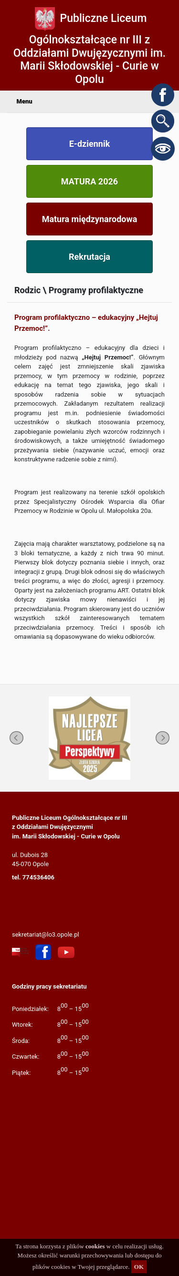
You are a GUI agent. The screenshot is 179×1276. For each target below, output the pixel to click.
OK (139, 1266)
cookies (95, 1246)
